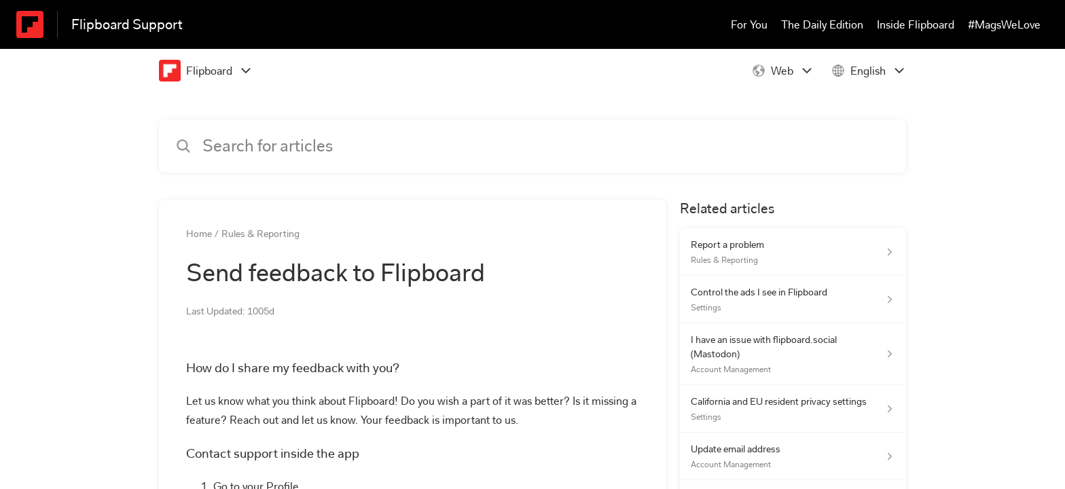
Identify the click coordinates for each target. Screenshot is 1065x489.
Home (199, 234)
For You (749, 25)
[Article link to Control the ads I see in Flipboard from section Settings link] (793, 299)
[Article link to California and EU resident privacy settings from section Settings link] (793, 409)
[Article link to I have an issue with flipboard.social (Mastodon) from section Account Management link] (793, 354)
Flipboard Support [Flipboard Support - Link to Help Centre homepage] (127, 24)
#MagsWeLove (1004, 25)
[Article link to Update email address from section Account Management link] (793, 456)
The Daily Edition (822, 25)
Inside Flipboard (915, 25)
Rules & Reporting (260, 234)
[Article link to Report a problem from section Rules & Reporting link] (793, 252)
